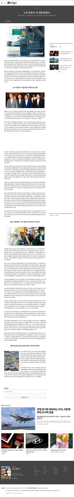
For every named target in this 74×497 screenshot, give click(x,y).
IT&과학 (45, 471)
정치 (35, 467)
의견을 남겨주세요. (9, 391)
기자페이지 (56, 473)
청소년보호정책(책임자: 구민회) (42, 488)
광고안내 (65, 471)
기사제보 (65, 467)
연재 (54, 467)
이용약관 (27, 488)
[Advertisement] (22, 141)
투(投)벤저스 (53, 47)
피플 (45, 473)
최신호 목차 (56, 469)
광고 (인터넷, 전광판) (13, 488)
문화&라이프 (36, 471)
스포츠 (35, 473)
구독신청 (65, 469)
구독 (60, 46)
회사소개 (6, 488)
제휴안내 (19, 488)
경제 (45, 467)
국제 (45, 469)
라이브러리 (56, 471)
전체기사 (36, 475)
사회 (35, 469)
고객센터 (23, 488)
